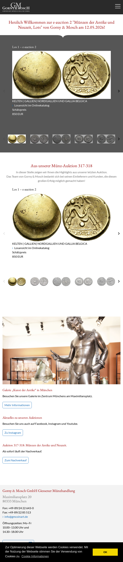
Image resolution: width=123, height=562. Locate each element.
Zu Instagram (12, 432)
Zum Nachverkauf (15, 460)
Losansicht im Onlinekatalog (31, 105)
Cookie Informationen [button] (35, 556)
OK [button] (105, 552)
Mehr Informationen (17, 405)
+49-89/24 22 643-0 (21, 508)
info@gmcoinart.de (16, 516)
